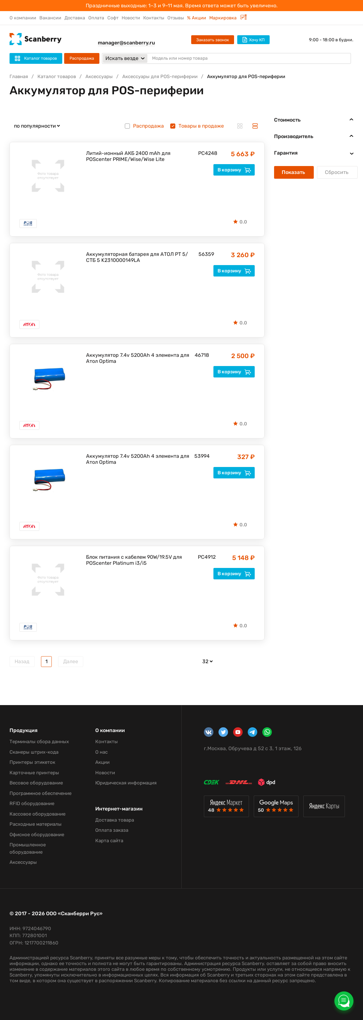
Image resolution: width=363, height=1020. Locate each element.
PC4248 (204, 153)
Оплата (96, 18)
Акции (102, 762)
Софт (112, 18)
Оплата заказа (111, 830)
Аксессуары (99, 76)
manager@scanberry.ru (126, 43)
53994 (200, 456)
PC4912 (204, 557)
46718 (200, 355)
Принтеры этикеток (32, 762)
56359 (204, 254)
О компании (23, 18)
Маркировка (228, 18)
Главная (19, 76)
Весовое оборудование (36, 783)
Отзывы (175, 18)
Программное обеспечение (40, 793)
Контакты (153, 18)
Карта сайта (109, 840)
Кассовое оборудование (37, 814)
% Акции (196, 18)
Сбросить (337, 172)
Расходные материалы (36, 824)
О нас (101, 752)
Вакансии (50, 18)
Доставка (74, 18)
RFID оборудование (32, 803)
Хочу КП (253, 40)
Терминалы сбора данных (39, 741)
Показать (294, 172)
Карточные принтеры (34, 773)
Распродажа (82, 58)
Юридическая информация (126, 783)
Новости (131, 18)
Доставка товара (114, 820)
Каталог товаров (56, 76)
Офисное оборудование (37, 834)
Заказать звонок (212, 39)
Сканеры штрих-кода (34, 752)
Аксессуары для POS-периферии (160, 76)
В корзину (234, 170)
